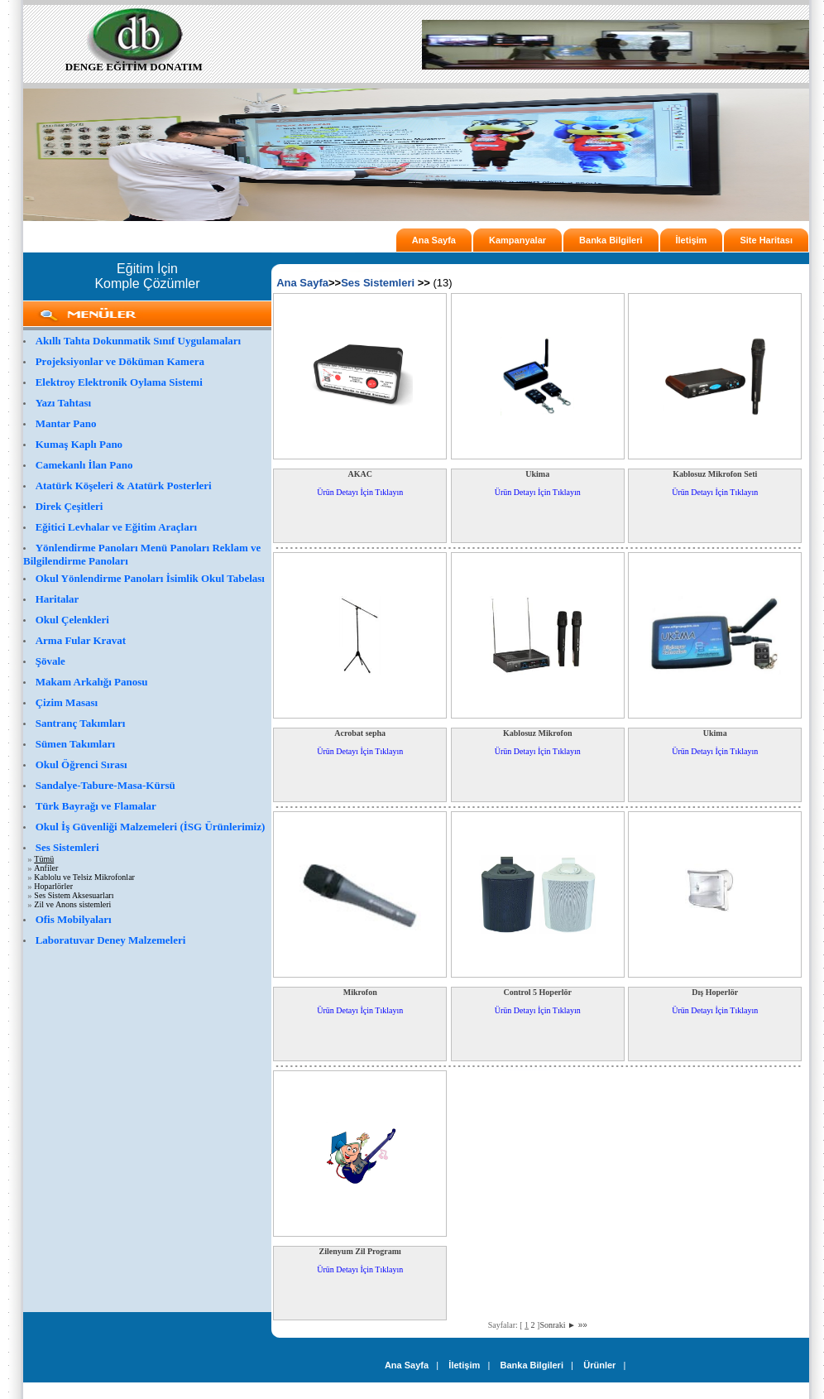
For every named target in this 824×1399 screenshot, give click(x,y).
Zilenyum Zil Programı (360, 1251)
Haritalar (57, 599)
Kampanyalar (517, 240)
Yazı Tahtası (64, 403)
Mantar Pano (66, 423)
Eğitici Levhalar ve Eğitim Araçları (116, 527)
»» (582, 1324)
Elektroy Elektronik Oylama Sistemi (119, 382)
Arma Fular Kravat (81, 640)
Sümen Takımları (75, 744)
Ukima (537, 473)
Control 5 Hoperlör (537, 992)
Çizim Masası (67, 702)
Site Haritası (766, 240)
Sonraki (557, 1324)
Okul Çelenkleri (72, 619)
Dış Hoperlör (715, 992)
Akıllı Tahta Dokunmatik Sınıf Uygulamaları (139, 340)
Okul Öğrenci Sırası (81, 764)
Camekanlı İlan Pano (84, 465)
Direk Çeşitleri (69, 506)
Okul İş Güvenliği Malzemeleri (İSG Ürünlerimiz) (151, 826)
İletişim (691, 240)
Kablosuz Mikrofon (537, 733)
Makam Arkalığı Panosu (92, 681)
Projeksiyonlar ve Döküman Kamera (120, 361)
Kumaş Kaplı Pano (79, 444)
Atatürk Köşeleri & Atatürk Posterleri (124, 485)
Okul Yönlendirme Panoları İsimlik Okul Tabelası (150, 578)
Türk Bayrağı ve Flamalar (96, 806)
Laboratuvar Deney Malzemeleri (111, 940)
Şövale (50, 661)
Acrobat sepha (360, 733)
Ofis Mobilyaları (74, 919)
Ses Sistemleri (67, 847)
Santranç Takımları (81, 723)
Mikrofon (360, 992)
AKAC (360, 473)
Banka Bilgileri (610, 240)
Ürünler (599, 1365)
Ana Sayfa (434, 240)
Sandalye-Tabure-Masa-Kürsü (105, 785)
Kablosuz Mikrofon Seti (715, 473)
